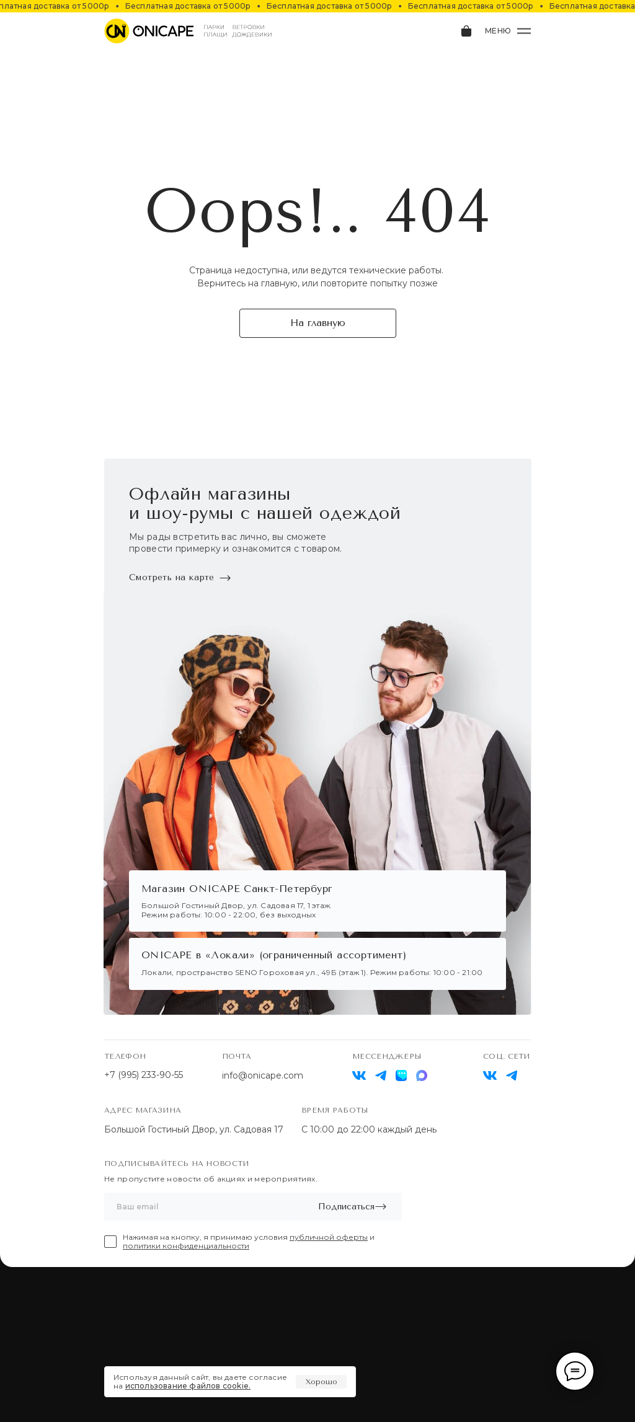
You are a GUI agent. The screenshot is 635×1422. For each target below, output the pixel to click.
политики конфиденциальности (186, 1245)
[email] (197, 1207)
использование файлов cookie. (188, 1385)
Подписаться (346, 1206)
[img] (490, 1075)
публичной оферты (329, 1237)
